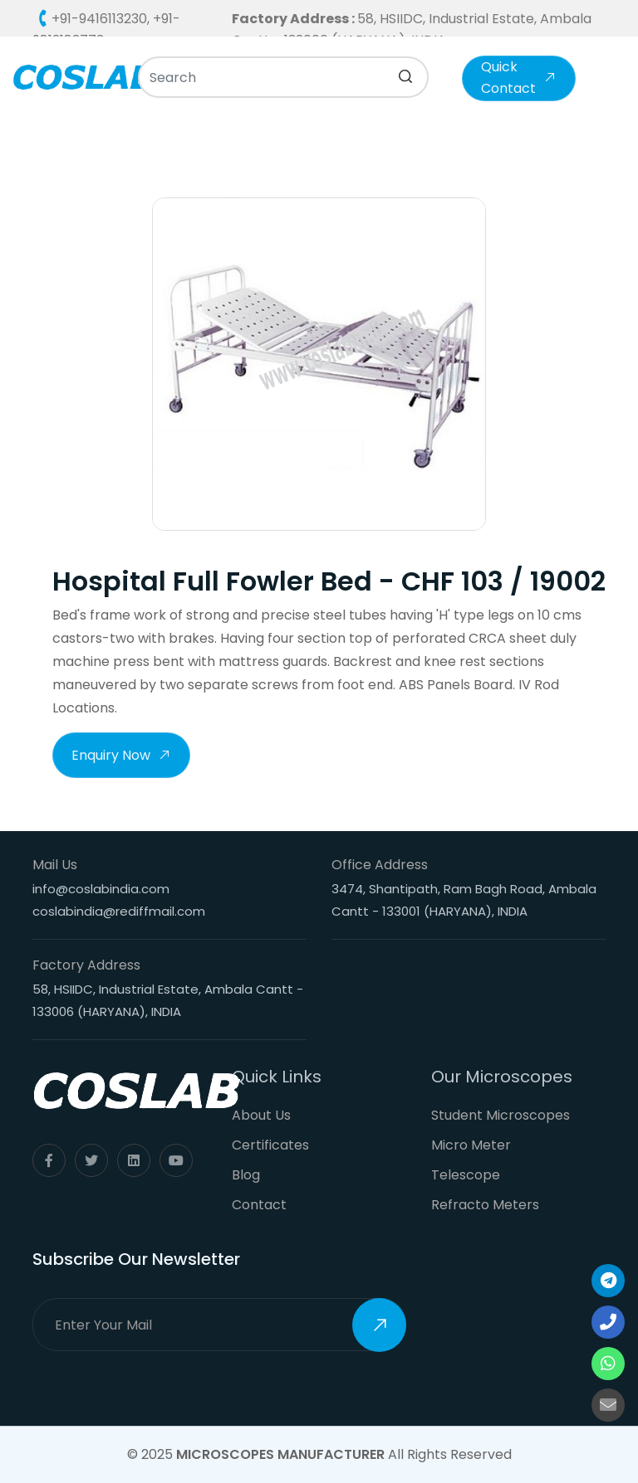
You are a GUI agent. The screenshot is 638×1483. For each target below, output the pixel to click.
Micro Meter (471, 1145)
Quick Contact (519, 77)
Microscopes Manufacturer (280, 1454)
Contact (259, 1204)
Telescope (465, 1174)
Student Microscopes (500, 1115)
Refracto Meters (485, 1204)
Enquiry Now (121, 757)
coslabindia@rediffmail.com (118, 911)
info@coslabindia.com (100, 888)
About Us (261, 1115)
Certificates (270, 1145)
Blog (246, 1174)
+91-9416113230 (99, 18)
